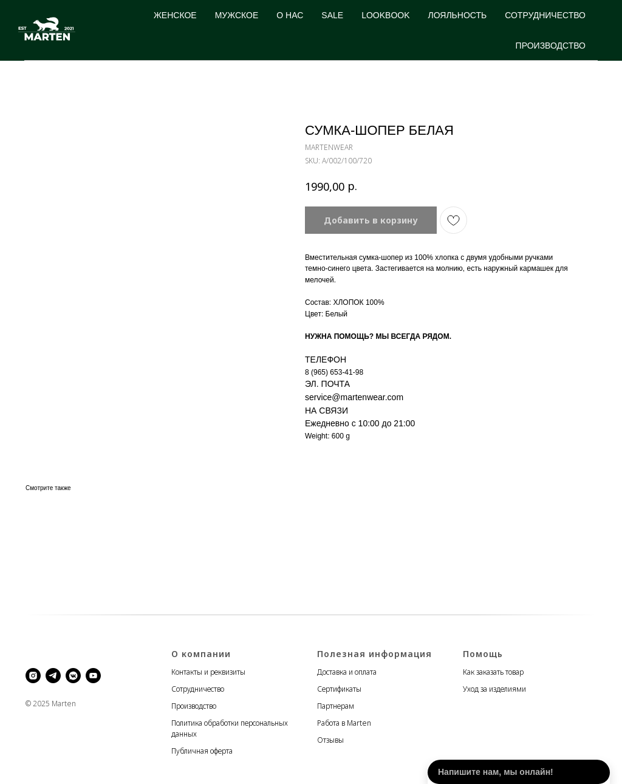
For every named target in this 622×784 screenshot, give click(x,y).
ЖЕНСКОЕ (175, 15)
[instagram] (33, 675)
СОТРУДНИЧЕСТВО (545, 15)
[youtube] (93, 675)
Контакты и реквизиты (208, 672)
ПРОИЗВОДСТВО (551, 45)
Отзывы (330, 740)
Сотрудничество (197, 689)
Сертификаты (339, 689)
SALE (332, 15)
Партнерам (335, 706)
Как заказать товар (493, 672)
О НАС (289, 15)
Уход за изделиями (494, 689)
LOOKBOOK (385, 15)
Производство (193, 706)
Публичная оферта (202, 751)
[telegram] (53, 675)
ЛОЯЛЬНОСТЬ (457, 15)
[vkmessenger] (73, 675)
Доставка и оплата (347, 672)
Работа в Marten (344, 723)
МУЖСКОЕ (237, 15)
